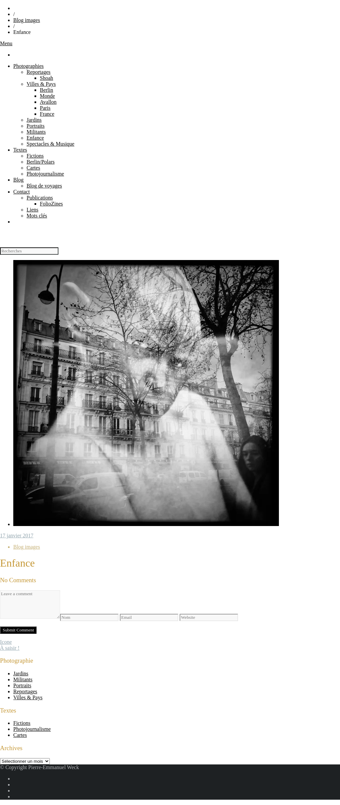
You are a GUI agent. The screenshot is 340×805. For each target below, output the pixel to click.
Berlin (46, 90)
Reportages (38, 72)
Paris (45, 108)
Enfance (35, 138)
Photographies (28, 66)
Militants (36, 132)
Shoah (46, 78)
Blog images (26, 20)
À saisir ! (10, 648)
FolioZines (51, 203)
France (47, 114)
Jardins (34, 120)
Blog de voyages (44, 186)
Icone (6, 642)
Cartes (33, 168)
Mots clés (37, 215)
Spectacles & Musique (50, 144)
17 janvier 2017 (16, 535)
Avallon (48, 102)
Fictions (35, 156)
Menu (6, 43)
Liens (33, 209)
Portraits (35, 126)
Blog (18, 180)
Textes (20, 150)
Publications (40, 198)
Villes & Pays (41, 84)
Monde (47, 96)
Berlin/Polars (40, 162)
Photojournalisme (45, 174)
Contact (21, 192)
